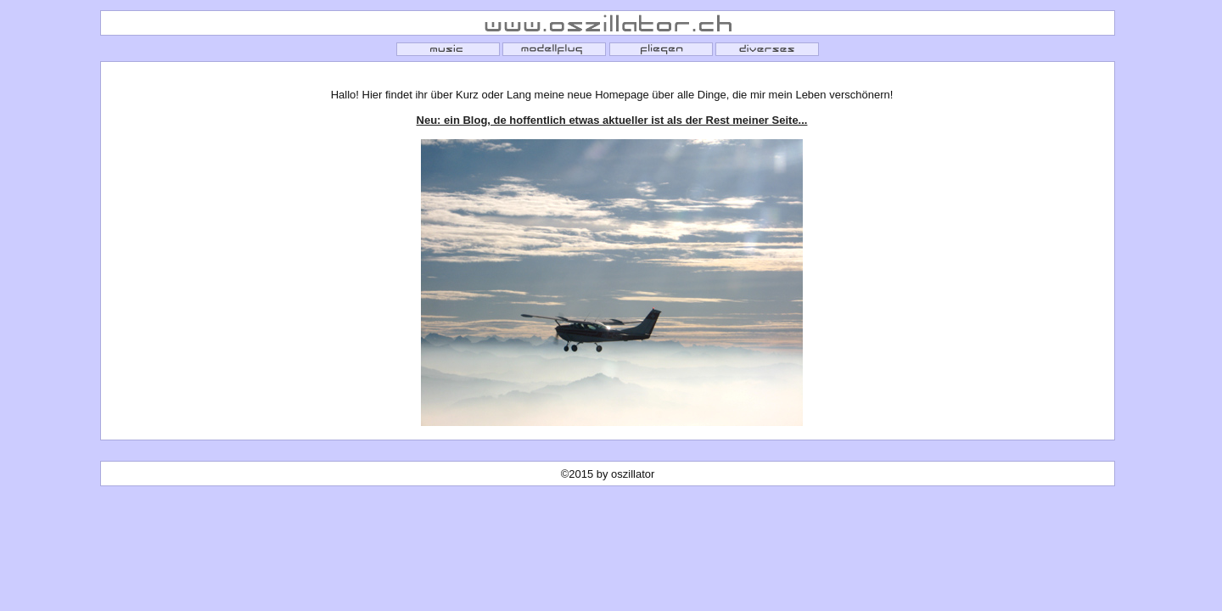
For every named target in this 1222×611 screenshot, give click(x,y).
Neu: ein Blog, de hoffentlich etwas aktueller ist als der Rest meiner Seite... (612, 120)
